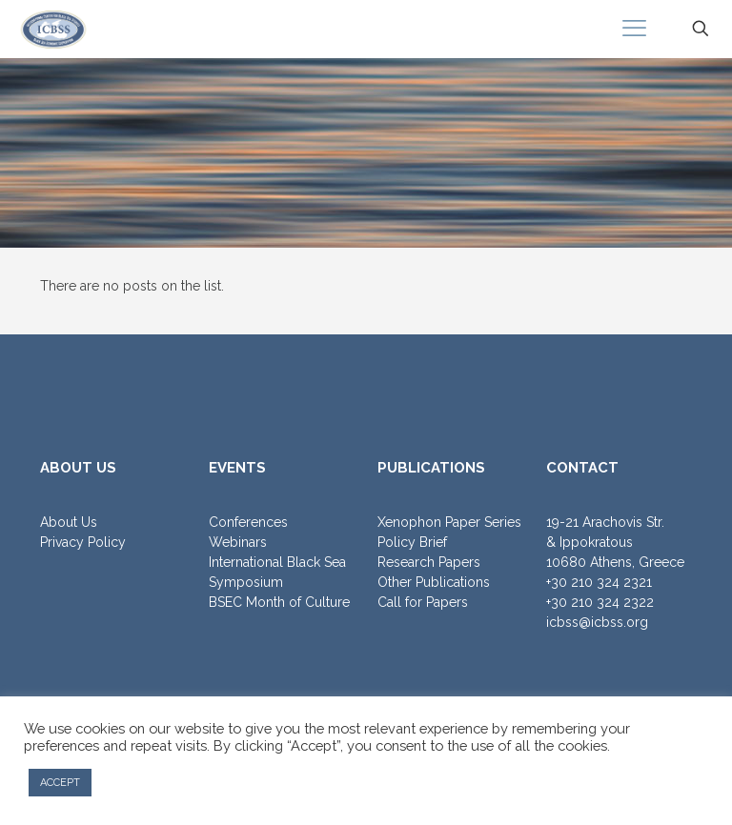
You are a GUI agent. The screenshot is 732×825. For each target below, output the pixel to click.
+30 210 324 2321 (599, 582)
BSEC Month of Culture (279, 602)
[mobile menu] (634, 28)
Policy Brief (412, 542)
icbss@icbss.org (597, 622)
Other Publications (433, 582)
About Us (68, 522)
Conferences (248, 522)
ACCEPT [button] (60, 782)
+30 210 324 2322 (600, 602)
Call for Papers (422, 602)
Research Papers (428, 562)
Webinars (238, 542)
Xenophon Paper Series (449, 522)
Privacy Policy (83, 542)
